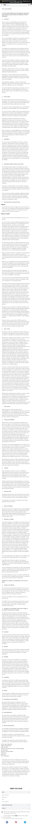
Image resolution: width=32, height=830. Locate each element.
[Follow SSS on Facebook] (7, 822)
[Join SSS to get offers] (25, 822)
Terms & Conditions (5, 801)
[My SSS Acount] (29, 4)
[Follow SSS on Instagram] (16, 822)
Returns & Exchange (5, 795)
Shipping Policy (4, 797)
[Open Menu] (1, 5)
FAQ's (3, 799)
